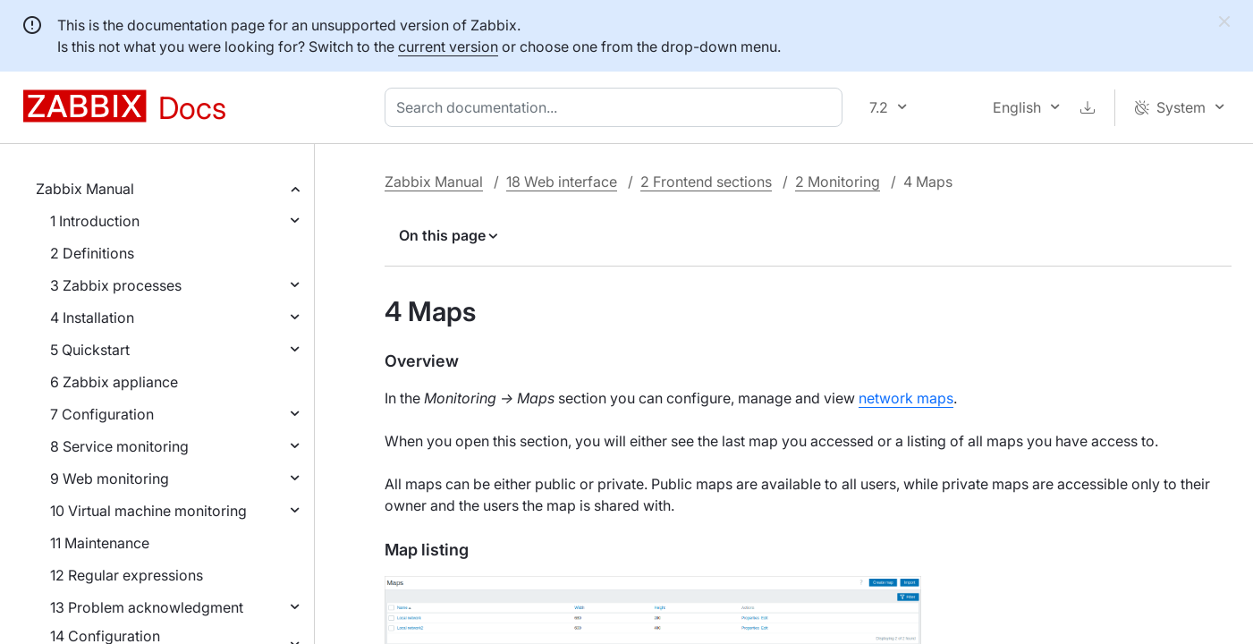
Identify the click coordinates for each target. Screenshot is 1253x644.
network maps (906, 398)
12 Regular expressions (126, 575)
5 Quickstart (90, 350)
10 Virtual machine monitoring (148, 511)
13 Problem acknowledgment (146, 607)
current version (448, 46)
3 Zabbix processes (116, 285)
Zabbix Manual (85, 189)
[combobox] (617, 107)
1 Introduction (95, 221)
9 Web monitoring (109, 478)
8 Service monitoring (119, 446)
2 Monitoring (837, 182)
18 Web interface (561, 182)
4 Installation (92, 317)
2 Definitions (92, 253)
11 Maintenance (99, 543)
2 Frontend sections (706, 182)
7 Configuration (102, 414)
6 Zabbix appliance (114, 382)
